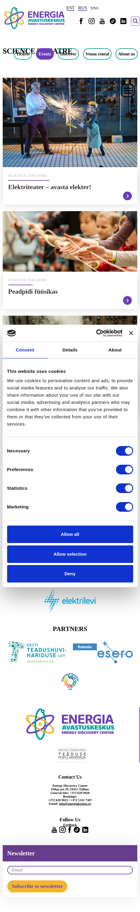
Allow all (70, 534)
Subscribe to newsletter (37, 886)
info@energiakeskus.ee (75, 803)
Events (45, 54)
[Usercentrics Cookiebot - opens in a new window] (96, 333)
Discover (68, 54)
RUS (82, 7)
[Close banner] (131, 333)
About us (126, 54)
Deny (70, 573)
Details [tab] (70, 349)
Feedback (70, 824)
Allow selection (70, 554)
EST (71, 7)
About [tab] (115, 349)
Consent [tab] (25, 349)
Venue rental (97, 54)
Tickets (23, 54)
